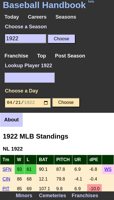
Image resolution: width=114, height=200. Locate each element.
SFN (7, 169)
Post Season (70, 56)
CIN (6, 179)
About (11, 119)
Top (41, 56)
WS (107, 169)
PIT (6, 188)
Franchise (16, 56)
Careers (37, 17)
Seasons (66, 17)
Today (11, 17)
